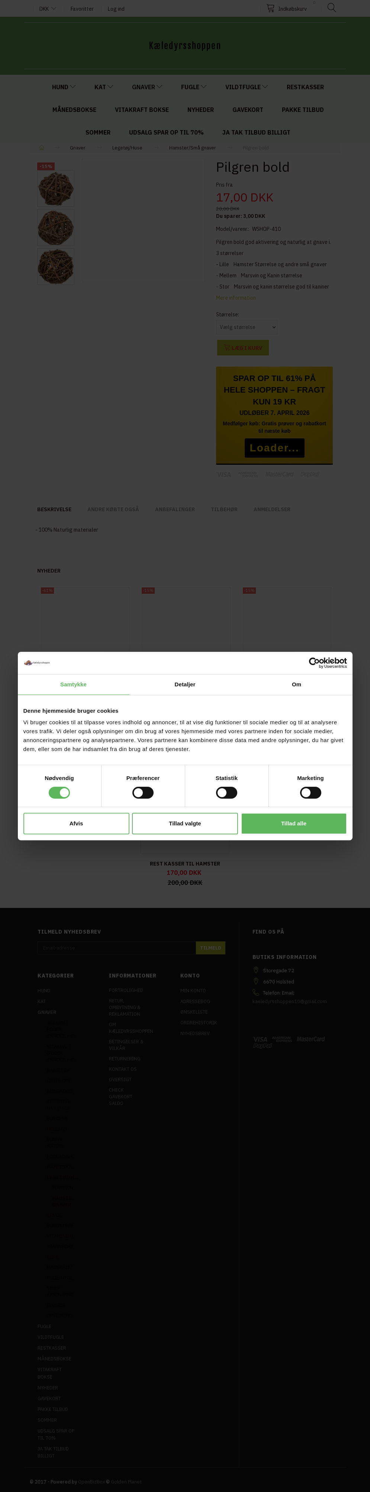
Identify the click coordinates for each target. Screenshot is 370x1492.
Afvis (76, 823)
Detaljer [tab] (185, 684)
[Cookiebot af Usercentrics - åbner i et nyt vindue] (314, 662)
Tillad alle (293, 823)
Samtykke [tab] (73, 684)
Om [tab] (296, 684)
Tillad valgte (185, 823)
